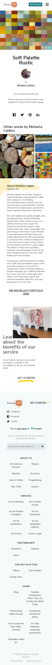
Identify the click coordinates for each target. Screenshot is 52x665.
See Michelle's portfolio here (26, 292)
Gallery (16, 570)
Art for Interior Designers (16, 513)
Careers (35, 486)
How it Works (16, 480)
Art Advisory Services (16, 465)
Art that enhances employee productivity (35, 628)
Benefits (16, 473)
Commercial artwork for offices (35, 614)
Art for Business (16, 501)
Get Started (35, 4)
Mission (35, 463)
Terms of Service (33, 661)
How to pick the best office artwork (16, 626)
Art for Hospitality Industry (35, 524)
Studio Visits (16, 577)
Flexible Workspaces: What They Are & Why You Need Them (35, 598)
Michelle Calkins (26, 85)
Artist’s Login (35, 533)
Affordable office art (16, 641)
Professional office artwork (16, 612)
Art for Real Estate (35, 503)
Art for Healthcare (35, 513)
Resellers (16, 548)
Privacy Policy (17, 661)
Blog (16, 592)
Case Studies (35, 570)
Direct (16, 555)
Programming (35, 480)
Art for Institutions (16, 522)
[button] (47, 4)
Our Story (35, 473)
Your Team (16, 486)
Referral (35, 548)
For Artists (16, 533)
